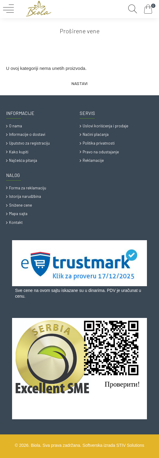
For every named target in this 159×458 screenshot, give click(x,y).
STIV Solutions (130, 445)
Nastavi (79, 83)
